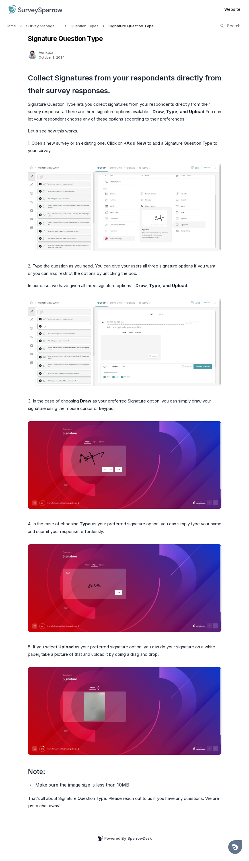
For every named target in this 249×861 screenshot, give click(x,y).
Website (232, 9)
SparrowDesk (139, 838)
